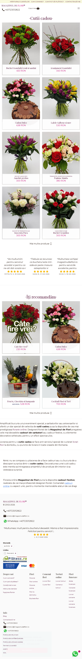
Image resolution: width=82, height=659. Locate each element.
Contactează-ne (72, 2)
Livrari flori (47, 581)
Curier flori (46, 585)
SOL (4, 653)
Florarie (32, 578)
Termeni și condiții (10, 645)
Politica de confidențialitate (13, 638)
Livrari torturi (61, 581)
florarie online (20, 429)
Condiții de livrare (9, 585)
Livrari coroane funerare (72, 604)
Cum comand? (37, 2)
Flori (31, 574)
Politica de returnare (10, 635)
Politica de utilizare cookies (13, 642)
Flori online (33, 582)
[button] (78, 8)
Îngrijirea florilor (9, 592)
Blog (5, 616)
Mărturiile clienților (20, 2)
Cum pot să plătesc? (54, 2)
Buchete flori (34, 598)
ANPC (5, 649)
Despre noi (8, 574)
